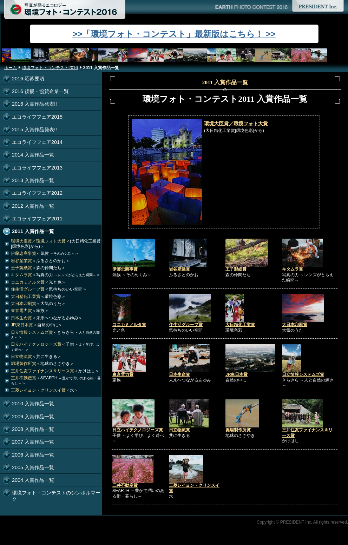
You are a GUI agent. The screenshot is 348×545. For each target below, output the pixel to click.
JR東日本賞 (236, 374)
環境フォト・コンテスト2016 (50, 67)
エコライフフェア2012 (37, 193)
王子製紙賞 (236, 269)
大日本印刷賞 (294, 324)
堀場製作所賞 (238, 429)
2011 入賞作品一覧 (33, 231)
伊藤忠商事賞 (125, 269)
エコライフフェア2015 (37, 117)
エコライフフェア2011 (37, 218)
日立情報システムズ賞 (303, 374)
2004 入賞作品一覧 (33, 480)
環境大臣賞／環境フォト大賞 (236, 123)
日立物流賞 (179, 429)
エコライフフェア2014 (37, 142)
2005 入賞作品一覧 (33, 467)
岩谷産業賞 (179, 269)
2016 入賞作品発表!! (34, 104)
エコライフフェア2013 (37, 168)
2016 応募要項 (28, 78)
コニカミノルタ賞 (129, 324)
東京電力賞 (122, 374)
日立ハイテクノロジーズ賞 (137, 429)
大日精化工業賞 (240, 324)
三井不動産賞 (125, 485)
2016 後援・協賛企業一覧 (40, 91)
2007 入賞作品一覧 (33, 442)
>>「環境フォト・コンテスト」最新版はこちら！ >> (174, 34)
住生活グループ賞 (186, 324)
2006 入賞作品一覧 (33, 455)
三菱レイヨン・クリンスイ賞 (44, 390)
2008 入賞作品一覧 (33, 429)
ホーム (10, 67)
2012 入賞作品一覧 (33, 206)
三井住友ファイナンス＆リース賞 (55, 370)
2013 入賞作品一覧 (33, 180)
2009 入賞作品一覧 (33, 416)
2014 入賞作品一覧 (33, 155)
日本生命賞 (179, 374)
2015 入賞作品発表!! (34, 129)
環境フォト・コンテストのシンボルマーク (56, 495)
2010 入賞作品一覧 (33, 403)
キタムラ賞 (292, 269)
